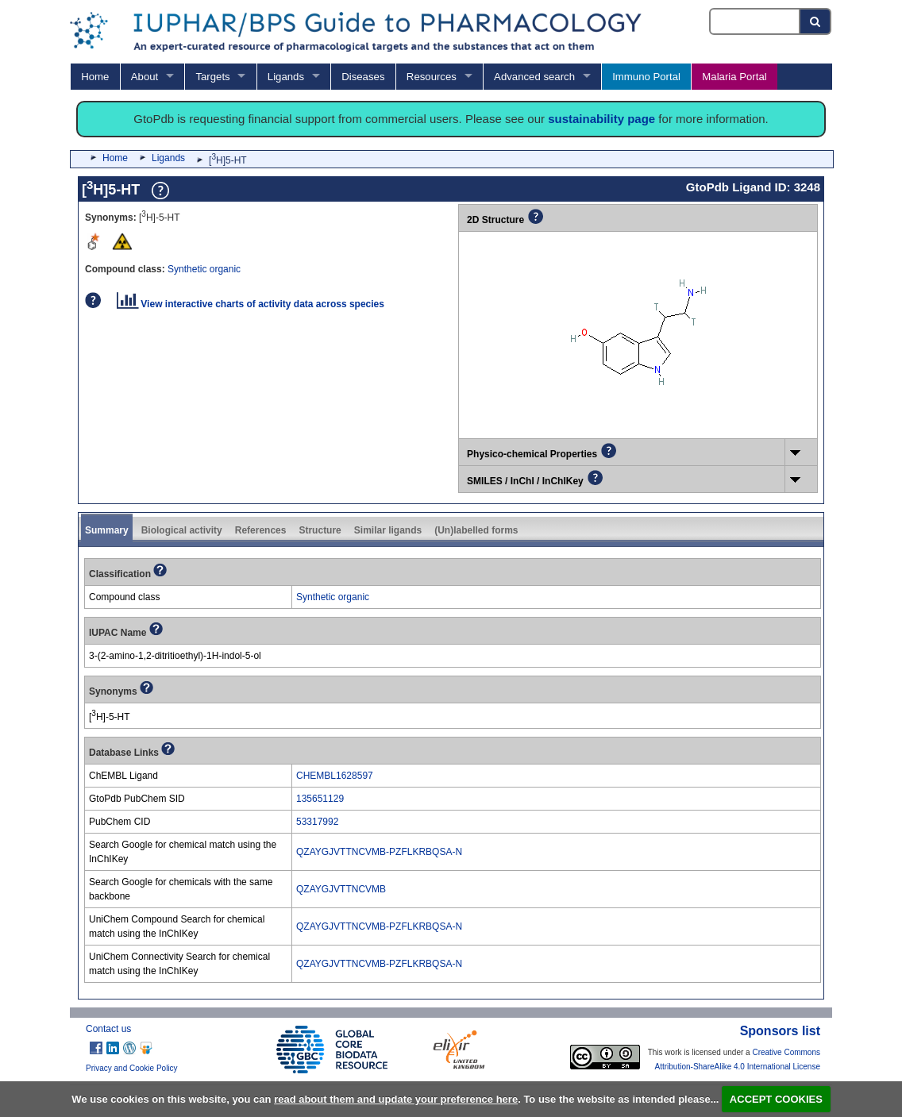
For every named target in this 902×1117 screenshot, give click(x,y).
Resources (432, 77)
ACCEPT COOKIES (776, 1099)
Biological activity (181, 530)
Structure (320, 530)
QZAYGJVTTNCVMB (341, 889)
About (144, 77)
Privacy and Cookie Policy (132, 1068)
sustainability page (601, 118)
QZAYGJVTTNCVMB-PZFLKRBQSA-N (379, 851)
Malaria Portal (734, 77)
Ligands (286, 77)
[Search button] (815, 21)
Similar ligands (388, 530)
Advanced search (534, 77)
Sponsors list (780, 1031)
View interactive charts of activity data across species (250, 304)
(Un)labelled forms (476, 530)
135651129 (320, 798)
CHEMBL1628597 (334, 775)
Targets (212, 77)
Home (95, 77)
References (261, 530)
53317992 (317, 821)
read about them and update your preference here (396, 1099)
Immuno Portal (646, 77)
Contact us (108, 1028)
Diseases (362, 77)
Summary (107, 530)
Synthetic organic (204, 269)
